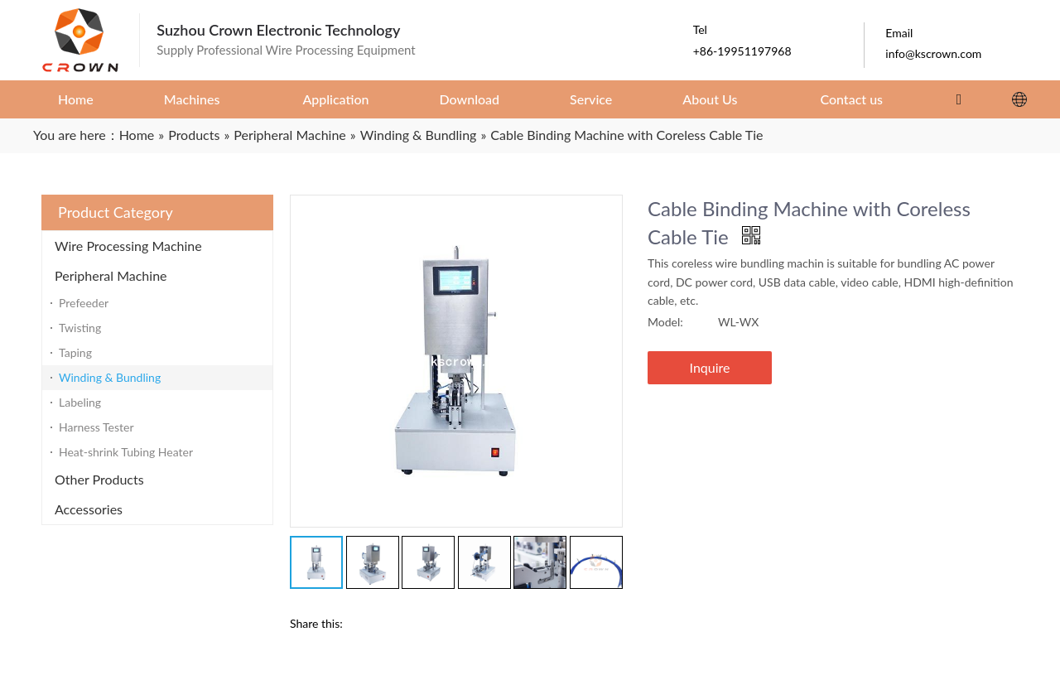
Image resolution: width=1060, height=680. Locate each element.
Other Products (99, 479)
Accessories (89, 509)
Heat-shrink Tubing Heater (126, 452)
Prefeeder (83, 303)
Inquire (710, 367)
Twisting (80, 328)
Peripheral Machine (111, 275)
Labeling (80, 402)
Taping (75, 352)
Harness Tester (96, 427)
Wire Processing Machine (128, 245)
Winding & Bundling (110, 377)
